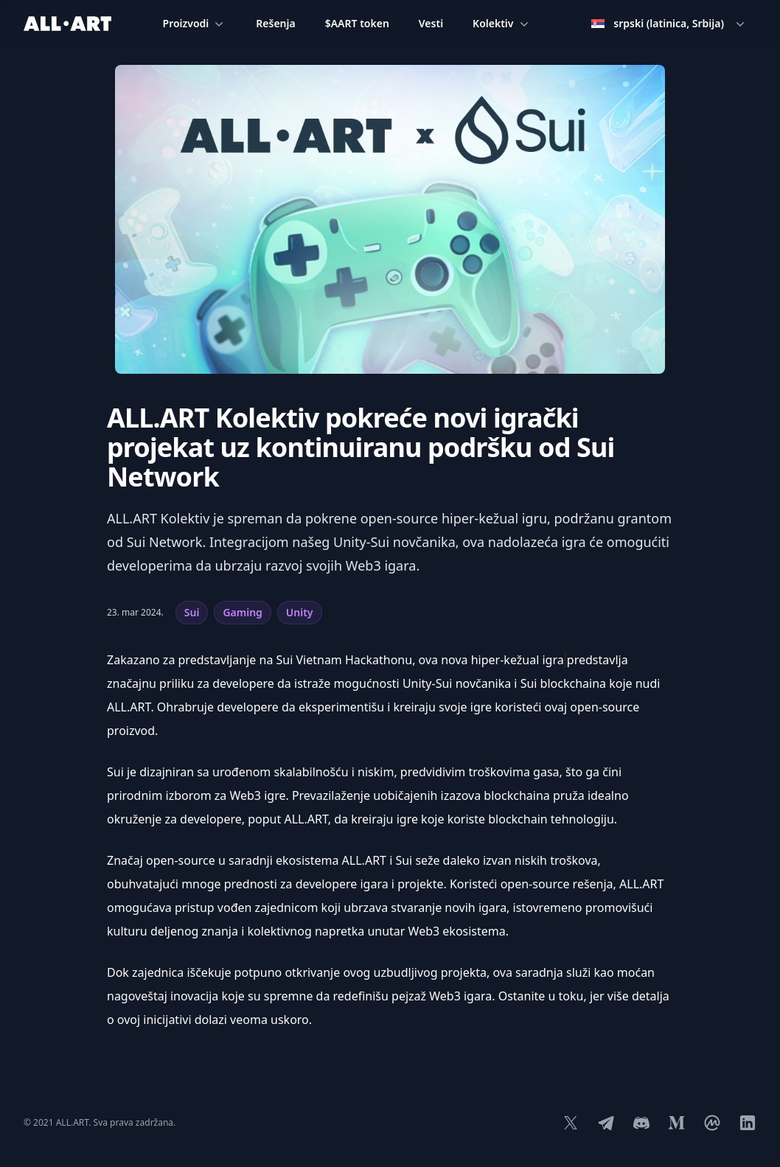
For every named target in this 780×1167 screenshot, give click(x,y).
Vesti (431, 23)
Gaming (242, 612)
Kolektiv (502, 23)
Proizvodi (195, 23)
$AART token (357, 23)
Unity (299, 612)
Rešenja (275, 23)
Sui (192, 612)
